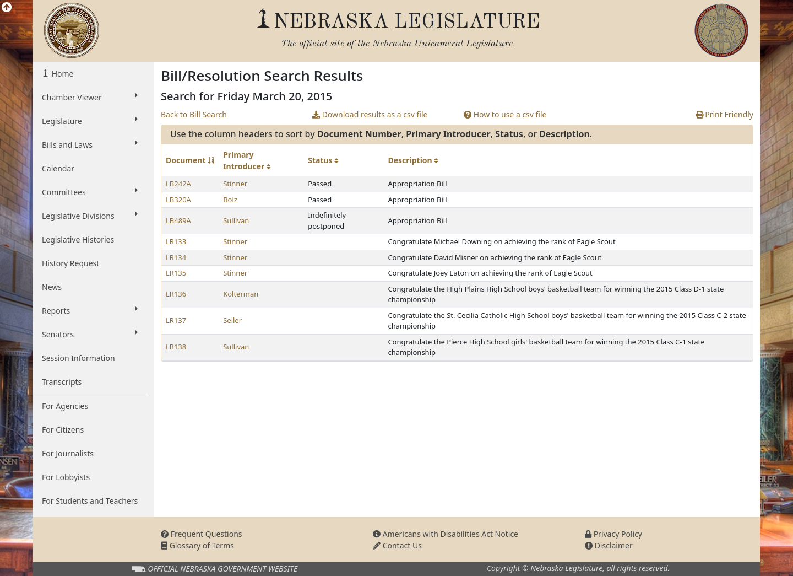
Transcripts (62, 381)
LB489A (178, 220)
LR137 (176, 320)
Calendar (58, 168)
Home (61, 73)
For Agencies (65, 406)
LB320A (178, 199)
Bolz (230, 199)
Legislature (90, 120)
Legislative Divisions (90, 215)
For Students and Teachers (90, 501)
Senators (90, 334)
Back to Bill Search (194, 114)
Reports (90, 310)
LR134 (176, 257)
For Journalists (68, 453)
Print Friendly (724, 114)
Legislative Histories (78, 239)
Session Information (78, 358)
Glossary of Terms (197, 545)
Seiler (232, 320)
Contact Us (397, 545)
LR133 (176, 241)
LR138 (176, 347)
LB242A (178, 184)
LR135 (176, 273)
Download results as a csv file (369, 114)
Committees (90, 191)
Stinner (235, 184)
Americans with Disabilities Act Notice (445, 534)
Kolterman (240, 294)
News (52, 287)
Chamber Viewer (90, 97)
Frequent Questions (201, 534)
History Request (70, 263)
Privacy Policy (613, 534)
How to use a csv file (505, 114)
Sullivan (236, 220)
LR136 (176, 294)
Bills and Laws (90, 144)
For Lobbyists (66, 477)
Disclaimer (609, 545)
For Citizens (63, 429)
